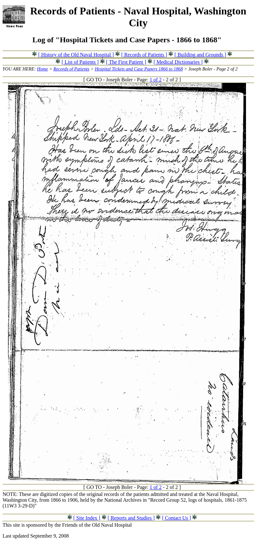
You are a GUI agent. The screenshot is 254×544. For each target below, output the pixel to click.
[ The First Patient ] (126, 62)
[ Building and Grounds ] (200, 54)
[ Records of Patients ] (144, 54)
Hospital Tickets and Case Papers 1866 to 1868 (139, 68)
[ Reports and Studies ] (131, 518)
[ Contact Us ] (176, 518)
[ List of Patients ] (80, 62)
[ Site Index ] (86, 518)
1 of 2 (156, 79)
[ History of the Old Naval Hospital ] (76, 54)
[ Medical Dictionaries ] (178, 62)
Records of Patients (71, 68)
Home (42, 68)
